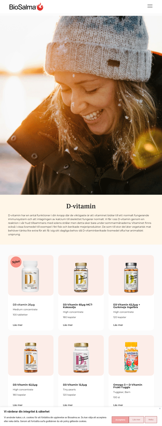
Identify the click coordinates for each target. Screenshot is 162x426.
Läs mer (113, 419)
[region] (81, 416)
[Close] (160, 408)
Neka (130, 419)
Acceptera (148, 419)
